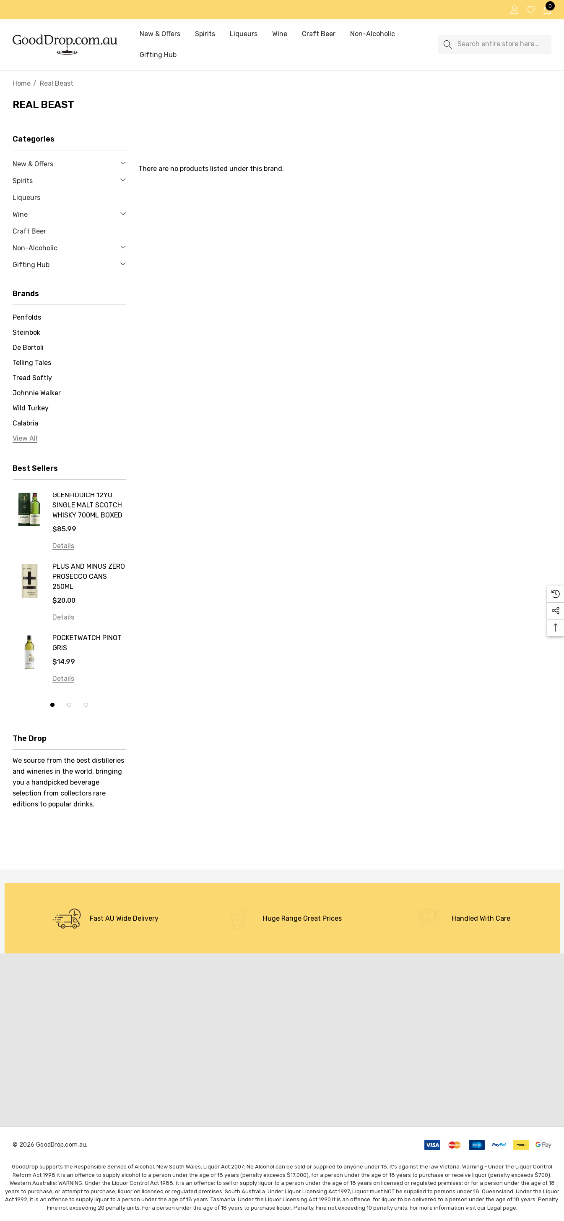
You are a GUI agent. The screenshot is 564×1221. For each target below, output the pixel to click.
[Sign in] (514, 9)
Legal (494, 1208)
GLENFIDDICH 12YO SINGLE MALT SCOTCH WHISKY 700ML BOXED (87, 505)
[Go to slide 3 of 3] (86, 705)
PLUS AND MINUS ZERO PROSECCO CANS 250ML (88, 576)
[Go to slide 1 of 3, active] (52, 705)
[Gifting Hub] (158, 55)
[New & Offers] (160, 34)
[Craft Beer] (318, 34)
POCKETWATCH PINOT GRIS (87, 643)
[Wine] (279, 34)
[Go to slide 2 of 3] (69, 705)
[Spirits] (205, 34)
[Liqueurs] (243, 34)
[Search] (447, 44)
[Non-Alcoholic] (372, 34)
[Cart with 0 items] (546, 9)
